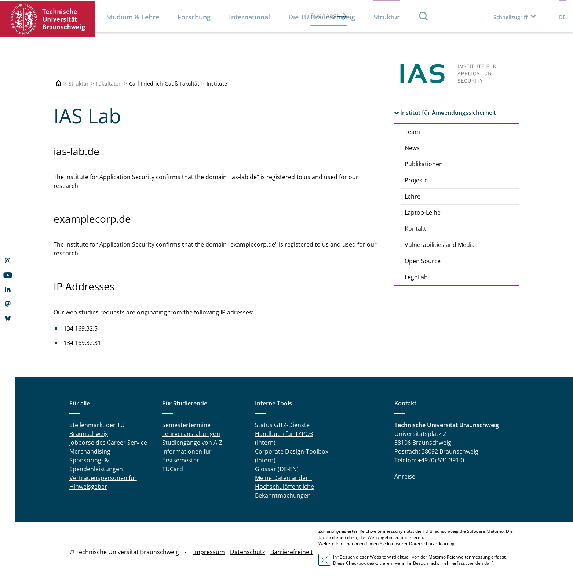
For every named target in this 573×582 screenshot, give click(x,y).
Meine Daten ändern (283, 478)
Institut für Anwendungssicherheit (448, 113)
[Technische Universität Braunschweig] (59, 83)
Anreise (404, 476)
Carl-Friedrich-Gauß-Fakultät (164, 83)
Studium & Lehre (132, 16)
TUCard (172, 469)
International (249, 16)
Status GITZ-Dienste (282, 425)
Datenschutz (247, 552)
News (412, 148)
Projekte (416, 180)
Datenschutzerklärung (432, 544)
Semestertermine (186, 425)
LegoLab (416, 277)
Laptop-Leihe (423, 212)
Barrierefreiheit (291, 552)
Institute (217, 83)
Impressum (209, 552)
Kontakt (415, 229)
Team (412, 132)
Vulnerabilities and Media (440, 245)
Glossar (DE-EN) (277, 469)
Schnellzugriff (510, 17)
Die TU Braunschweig (321, 16)
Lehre (412, 196)
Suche (423, 16)
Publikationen (424, 164)
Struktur (386, 16)
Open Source (423, 261)
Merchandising (89, 451)
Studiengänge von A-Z (192, 443)
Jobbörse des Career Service (108, 443)
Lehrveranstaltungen (191, 434)
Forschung (194, 16)
